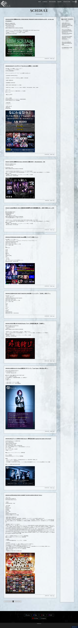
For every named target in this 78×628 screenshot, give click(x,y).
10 (19, 604)
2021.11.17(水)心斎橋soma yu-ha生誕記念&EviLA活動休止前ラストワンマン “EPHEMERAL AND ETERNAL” (67, 32)
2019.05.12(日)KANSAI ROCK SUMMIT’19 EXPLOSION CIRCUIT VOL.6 (26, 498)
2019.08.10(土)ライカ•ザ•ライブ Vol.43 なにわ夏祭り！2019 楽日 (24, 66)
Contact (74, 1)
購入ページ (8, 94)
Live (53, 58)
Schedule (45, 1)
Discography (52, 1)
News (39, 1)
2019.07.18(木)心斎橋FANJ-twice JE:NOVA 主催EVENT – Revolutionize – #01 (27, 161)
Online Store (66, 1)
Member (59, 1)
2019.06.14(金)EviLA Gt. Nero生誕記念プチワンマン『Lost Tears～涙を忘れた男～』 (30, 370)
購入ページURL (9, 540)
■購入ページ (8, 247)
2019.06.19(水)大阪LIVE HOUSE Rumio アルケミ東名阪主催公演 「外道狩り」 (28, 325)
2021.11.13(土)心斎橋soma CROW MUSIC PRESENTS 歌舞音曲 (67, 44)
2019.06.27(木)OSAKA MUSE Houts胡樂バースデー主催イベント (24, 237)
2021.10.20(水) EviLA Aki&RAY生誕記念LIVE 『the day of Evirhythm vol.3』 (67, 38)
